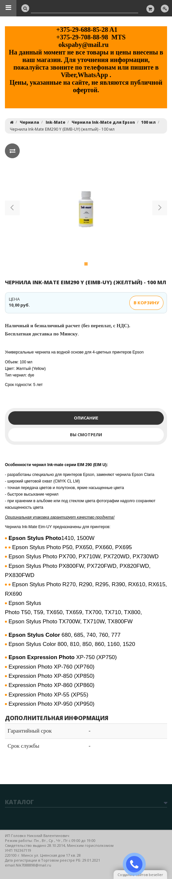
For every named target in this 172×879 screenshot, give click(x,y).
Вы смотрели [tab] (86, 435)
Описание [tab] (86, 418)
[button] (12, 209)
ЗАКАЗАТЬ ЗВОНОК (137, 864)
